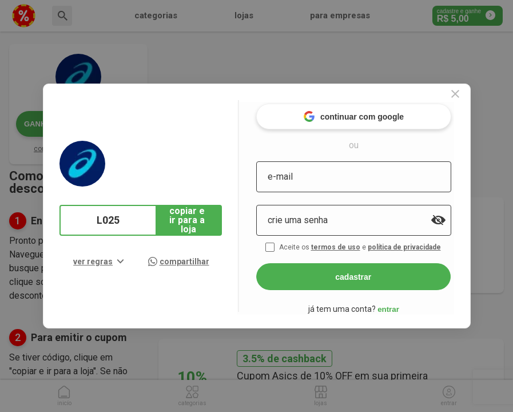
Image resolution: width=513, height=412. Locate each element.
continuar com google (363, 114)
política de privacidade (415, 245)
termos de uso (347, 245)
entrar (398, 306)
